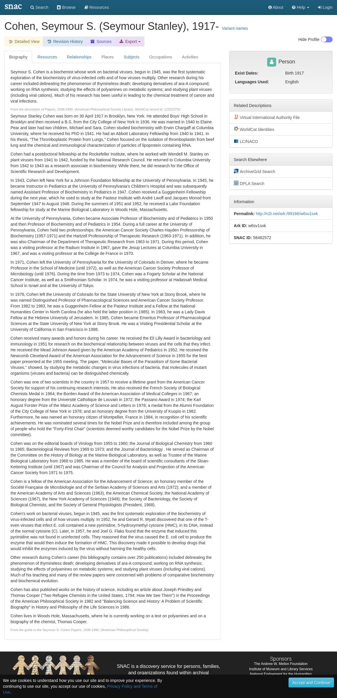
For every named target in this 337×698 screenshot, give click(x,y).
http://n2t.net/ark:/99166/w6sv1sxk (287, 213)
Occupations (160, 57)
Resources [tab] (47, 57)
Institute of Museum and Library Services (280, 669)
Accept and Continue (311, 682)
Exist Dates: (246, 73)
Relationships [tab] (79, 57)
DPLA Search (249, 183)
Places (107, 57)
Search (39, 7)
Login (325, 7)
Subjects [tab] (131, 57)
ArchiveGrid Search (254, 171)
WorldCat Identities (254, 129)
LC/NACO (246, 141)
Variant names (235, 28)
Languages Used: (252, 82)
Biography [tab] (18, 57)
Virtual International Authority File (267, 117)
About (276, 7)
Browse (66, 7)
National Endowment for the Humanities (281, 674)
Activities (190, 57)
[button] (301, 7)
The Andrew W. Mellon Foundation (280, 664)
